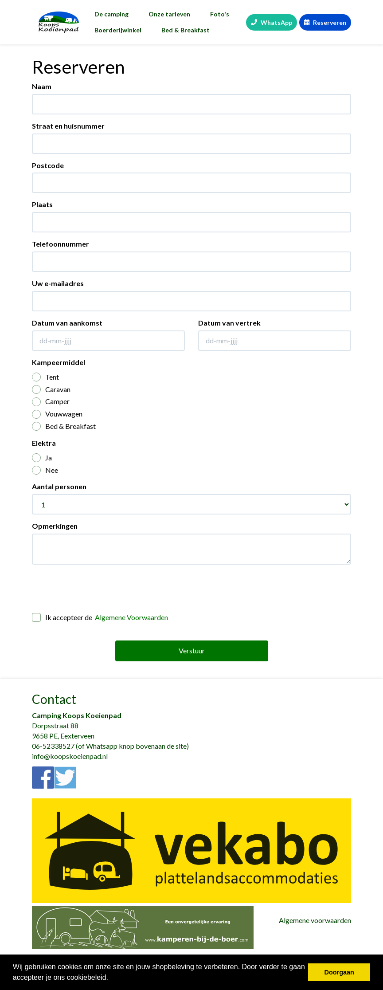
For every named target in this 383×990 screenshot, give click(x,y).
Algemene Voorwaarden (131, 617)
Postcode (48, 165)
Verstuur (192, 650)
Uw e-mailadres (58, 283)
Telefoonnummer (60, 244)
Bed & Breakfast (185, 30)
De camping (111, 14)
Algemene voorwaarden (315, 920)
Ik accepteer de (100, 618)
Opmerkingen (55, 526)
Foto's (219, 14)
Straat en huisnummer (68, 126)
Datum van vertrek (229, 322)
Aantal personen (59, 486)
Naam (41, 86)
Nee (45, 470)
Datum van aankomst (67, 322)
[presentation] (99, 588)
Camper (51, 402)
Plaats (42, 204)
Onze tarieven (169, 14)
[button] (111, 978)
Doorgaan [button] (339, 972)
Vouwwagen (57, 414)
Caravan (51, 390)
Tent (45, 377)
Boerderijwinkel (117, 30)
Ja (42, 458)
